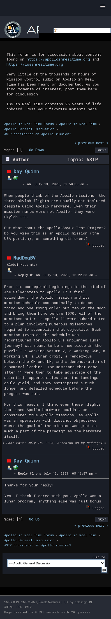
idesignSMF (84, 602)
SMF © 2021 (29, 602)
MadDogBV (24, 258)
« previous (84, 142)
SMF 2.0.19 (11, 602)
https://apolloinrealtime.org (58, 59)
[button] (103, 7)
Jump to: (99, 557)
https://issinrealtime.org (34, 64)
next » (102, 142)
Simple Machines (49, 602)
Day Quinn (26, 171)
